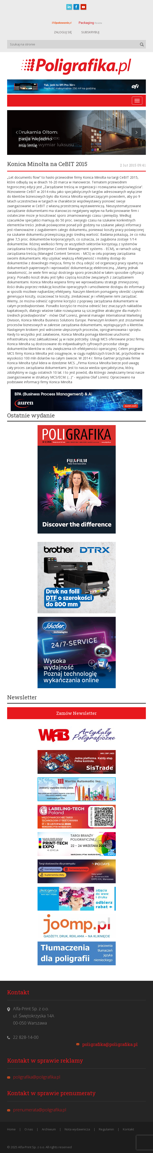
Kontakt (128, 1129)
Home (11, 1129)
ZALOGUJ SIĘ (63, 32)
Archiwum (49, 1129)
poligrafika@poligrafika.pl (110, 1044)
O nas (28, 1129)
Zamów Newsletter (76, 713)
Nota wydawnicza (77, 1129)
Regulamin (106, 1129)
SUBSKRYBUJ (90, 32)
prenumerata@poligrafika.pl (39, 1110)
